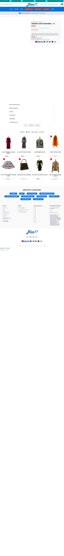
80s (35, 220)
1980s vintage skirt (55, 152)
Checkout (6, 250)
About (45, 4)
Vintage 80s (26, 199)
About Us (5, 207)
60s (35, 215)
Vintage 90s (38, 199)
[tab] (32, 104)
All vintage (32, 193)
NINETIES (31, 125)
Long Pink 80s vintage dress (8, 152)
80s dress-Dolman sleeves (40, 175)
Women (17, 9)
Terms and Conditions (6, 221)
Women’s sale (29, 9)
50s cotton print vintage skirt (8, 175)
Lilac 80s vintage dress (24, 152)
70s (35, 217)
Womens (37, 125)
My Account (22, 207)
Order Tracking (23, 211)
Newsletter (6, 211)
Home (41, 4)
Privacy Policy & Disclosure (7, 218)
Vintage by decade (47, 193)
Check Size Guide (45, 28)
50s (35, 213)
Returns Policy (54, 212)
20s (35, 207)
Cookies (5, 215)
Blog (52, 9)
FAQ (51, 210)
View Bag (2, 250)
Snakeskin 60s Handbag (24, 175)
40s (35, 211)
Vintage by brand (12, 196)
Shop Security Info (23, 209)
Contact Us (55, 4)
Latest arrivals (28, 196)
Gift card (46, 9)
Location (50, 4)
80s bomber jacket (39, 152)
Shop (11, 9)
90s (25, 125)
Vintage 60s (42, 196)
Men (22, 9)
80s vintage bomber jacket (56, 175)
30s (35, 209)
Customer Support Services (55, 208)
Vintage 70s (54, 196)
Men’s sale (38, 9)
